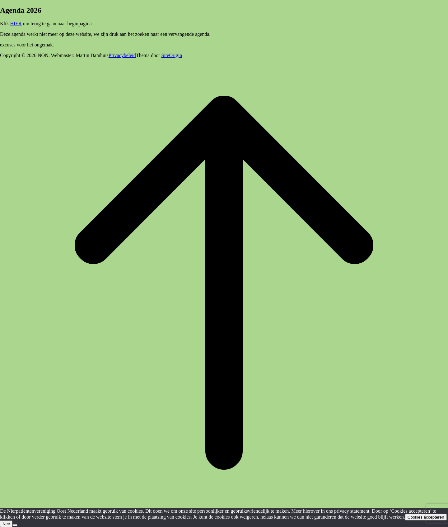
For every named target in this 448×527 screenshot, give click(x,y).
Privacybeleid (122, 55)
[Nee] (14, 525)
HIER (15, 23)
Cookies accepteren (426, 517)
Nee (6, 523)
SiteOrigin (171, 55)
